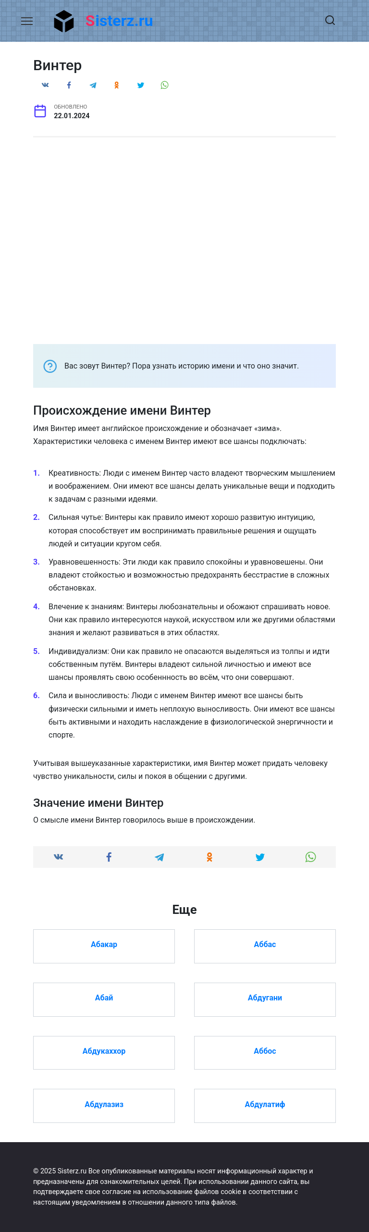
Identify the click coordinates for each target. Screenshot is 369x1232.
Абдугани (265, 997)
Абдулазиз (104, 1104)
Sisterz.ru (119, 21)
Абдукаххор (104, 1051)
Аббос (265, 1051)
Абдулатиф (265, 1104)
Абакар (104, 944)
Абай (104, 997)
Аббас (265, 944)
